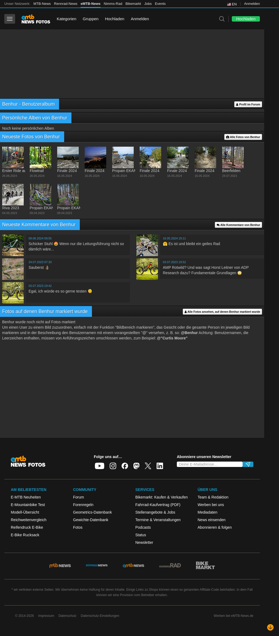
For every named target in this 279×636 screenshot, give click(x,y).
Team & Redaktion (213, 497)
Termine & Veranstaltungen (158, 520)
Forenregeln (83, 505)
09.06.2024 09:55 (40, 238)
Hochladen (114, 18)
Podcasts (143, 527)
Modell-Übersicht (25, 512)
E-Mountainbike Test (28, 505)
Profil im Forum (248, 104)
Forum (78, 497)
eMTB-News (91, 4)
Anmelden (252, 4)
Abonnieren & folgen (215, 527)
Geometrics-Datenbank (92, 512)
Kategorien (66, 18)
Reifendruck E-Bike (27, 527)
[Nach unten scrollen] (270, 627)
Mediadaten (207, 512)
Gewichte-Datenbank (90, 520)
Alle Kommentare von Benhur (238, 225)
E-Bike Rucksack (25, 535)
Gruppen (90, 18)
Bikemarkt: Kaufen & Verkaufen (161, 497)
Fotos (77, 527)
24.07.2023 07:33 (40, 262)
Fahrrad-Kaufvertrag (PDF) (157, 505)
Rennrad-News (65, 4)
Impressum (46, 616)
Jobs (147, 4)
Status (140, 535)
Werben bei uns (211, 505)
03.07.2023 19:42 (40, 285)
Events (160, 4)
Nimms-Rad (113, 4)
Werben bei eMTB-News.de (233, 616)
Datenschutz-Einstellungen (100, 616)
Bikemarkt (133, 4)
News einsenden (212, 520)
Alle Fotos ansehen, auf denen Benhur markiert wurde (222, 312)
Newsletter (144, 542)
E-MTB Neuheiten (26, 497)
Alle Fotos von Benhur (243, 137)
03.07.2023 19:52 (174, 262)
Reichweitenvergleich (28, 520)
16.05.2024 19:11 (174, 238)
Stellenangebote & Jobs (155, 512)
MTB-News (42, 4)
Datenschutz (67, 616)
